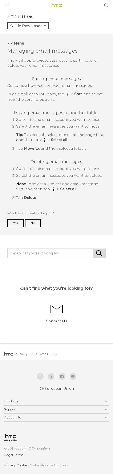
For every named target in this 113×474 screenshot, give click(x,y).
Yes (15, 224)
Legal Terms (13, 456)
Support (26, 355)
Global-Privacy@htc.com (46, 466)
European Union (59, 390)
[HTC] (57, 5)
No (32, 224)
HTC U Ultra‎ (46, 355)
